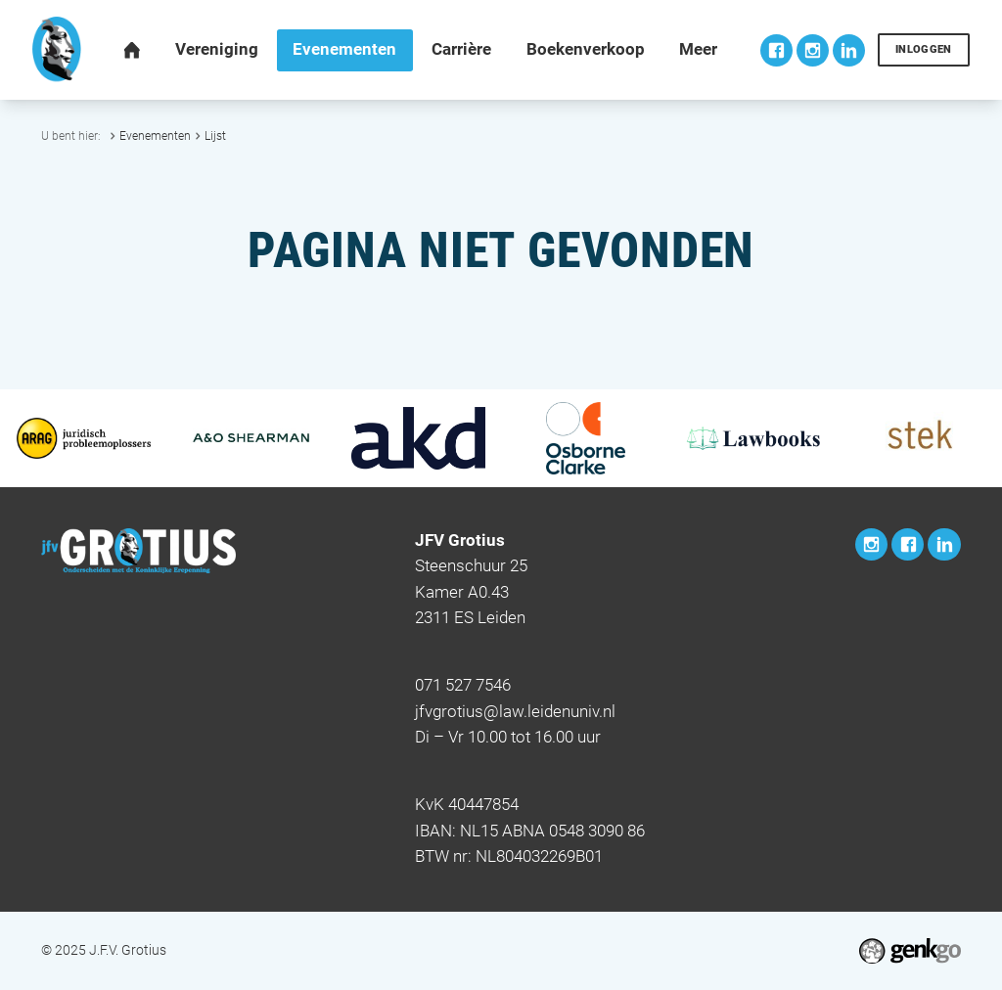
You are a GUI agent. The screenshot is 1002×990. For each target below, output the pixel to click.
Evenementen (155, 135)
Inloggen (923, 49)
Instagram (813, 50)
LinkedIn (849, 50)
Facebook (776, 50)
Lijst (215, 135)
